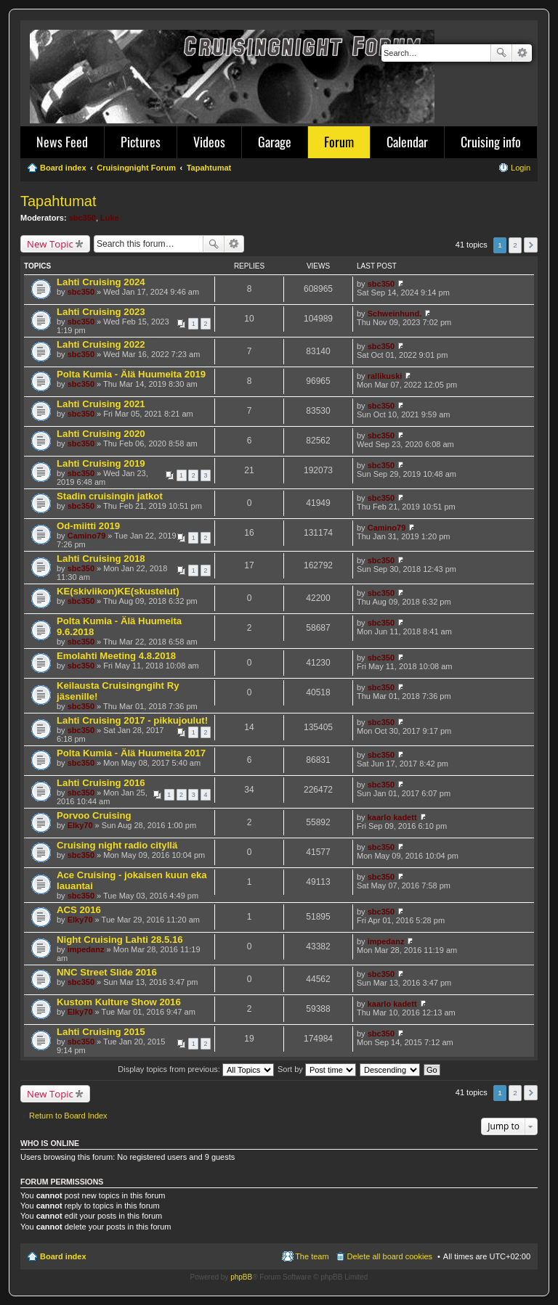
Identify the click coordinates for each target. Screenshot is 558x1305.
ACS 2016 (79, 909)
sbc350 (82, 217)
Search (501, 53)
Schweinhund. (395, 313)
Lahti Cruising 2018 (101, 558)
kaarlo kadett (392, 817)
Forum (339, 141)
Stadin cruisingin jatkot (110, 496)
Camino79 (87, 535)
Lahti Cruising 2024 (101, 282)
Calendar (407, 141)
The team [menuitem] (311, 1256)
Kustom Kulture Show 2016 (119, 1002)
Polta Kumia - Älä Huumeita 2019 (131, 374)
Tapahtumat (58, 201)
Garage (274, 141)
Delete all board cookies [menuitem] (389, 1256)
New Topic (50, 243)
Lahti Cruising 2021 (101, 403)
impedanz (86, 949)
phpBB (241, 1277)
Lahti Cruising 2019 (101, 463)
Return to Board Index (68, 1115)
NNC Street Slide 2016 (107, 972)
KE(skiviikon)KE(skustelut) (118, 591)
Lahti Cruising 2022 (101, 344)
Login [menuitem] (520, 167)
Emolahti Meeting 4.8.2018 (116, 655)
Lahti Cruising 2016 (101, 782)
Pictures (141, 141)
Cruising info (491, 141)
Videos (209, 141)
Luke (109, 217)
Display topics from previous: (196, 1069)
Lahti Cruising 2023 (101, 311)
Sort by (317, 1069)
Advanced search (522, 53)
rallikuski (385, 376)
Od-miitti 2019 (88, 525)
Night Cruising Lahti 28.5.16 (120, 939)
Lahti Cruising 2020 (101, 433)
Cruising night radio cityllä (117, 845)
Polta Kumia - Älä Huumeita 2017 (131, 753)
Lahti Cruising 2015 (101, 1031)
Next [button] (531, 245)
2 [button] (515, 245)
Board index (63, 1256)
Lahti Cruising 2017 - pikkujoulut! (132, 720)
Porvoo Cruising (94, 815)
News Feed (62, 141)
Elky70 (80, 825)
